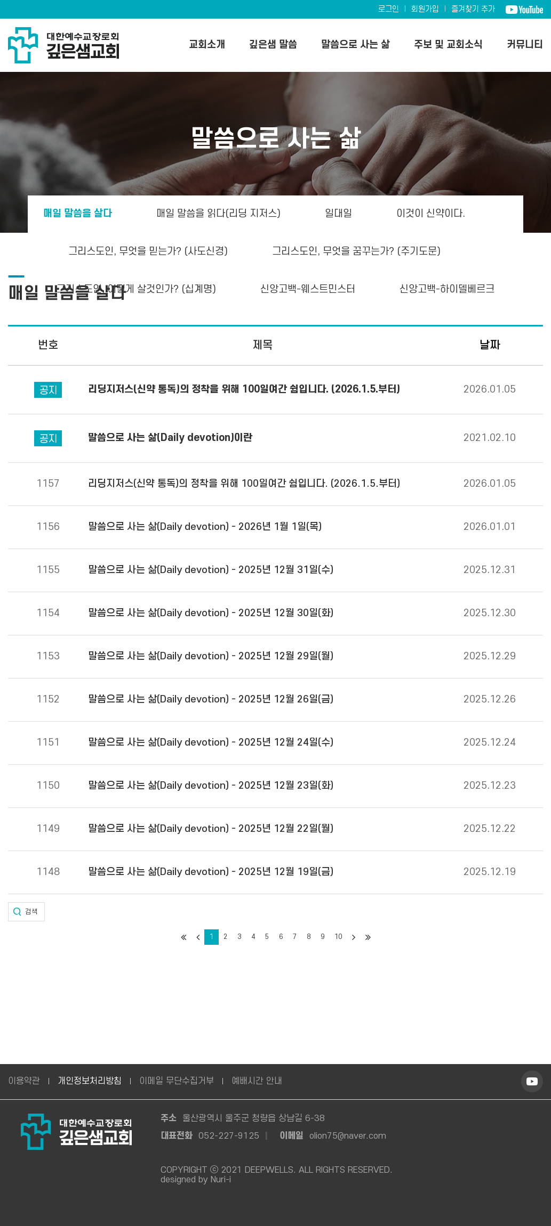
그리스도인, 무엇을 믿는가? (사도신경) (148, 251)
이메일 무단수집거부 (176, 1081)
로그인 (388, 9)
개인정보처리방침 (90, 1081)
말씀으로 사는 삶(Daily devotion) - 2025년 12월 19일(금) (210, 872)
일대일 (338, 213)
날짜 (490, 345)
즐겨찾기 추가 (473, 9)
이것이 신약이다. (430, 213)
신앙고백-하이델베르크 (447, 289)
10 (338, 937)
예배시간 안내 (256, 1081)
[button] (26, 911)
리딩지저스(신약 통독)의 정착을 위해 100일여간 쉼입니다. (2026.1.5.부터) (244, 484)
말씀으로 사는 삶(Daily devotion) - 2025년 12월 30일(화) (210, 613)
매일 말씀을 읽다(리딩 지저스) (218, 213)
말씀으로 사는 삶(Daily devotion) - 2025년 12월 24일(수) (210, 743)
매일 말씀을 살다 (77, 213)
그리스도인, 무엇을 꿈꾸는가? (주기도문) (356, 251)
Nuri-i (221, 1179)
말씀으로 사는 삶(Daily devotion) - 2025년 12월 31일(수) (210, 570)
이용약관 (24, 1081)
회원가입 (425, 9)
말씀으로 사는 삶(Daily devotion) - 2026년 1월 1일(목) (205, 527)
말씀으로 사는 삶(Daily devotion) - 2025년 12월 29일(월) (210, 656)
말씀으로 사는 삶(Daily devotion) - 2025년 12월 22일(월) (210, 829)
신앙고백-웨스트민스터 (307, 289)
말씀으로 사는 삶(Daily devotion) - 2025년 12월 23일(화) (210, 786)
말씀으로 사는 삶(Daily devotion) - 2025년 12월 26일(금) (210, 699)
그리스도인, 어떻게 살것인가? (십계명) (136, 289)
